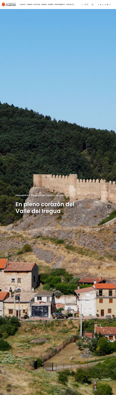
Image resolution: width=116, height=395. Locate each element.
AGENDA (44, 4)
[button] (7, 206)
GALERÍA (50, 4)
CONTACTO (70, 4)
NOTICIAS (37, 4)
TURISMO (30, 4)
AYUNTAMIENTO (59, 4)
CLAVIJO (22, 4)
